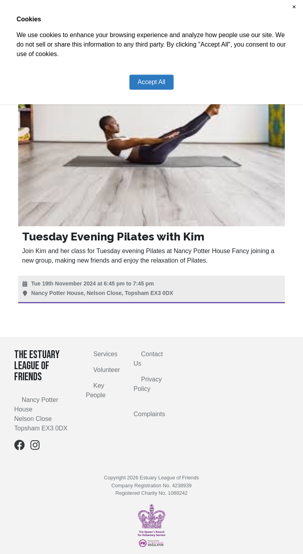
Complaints (149, 414)
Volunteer (107, 369)
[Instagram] (35, 446)
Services (106, 354)
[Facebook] (19, 446)
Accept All (151, 82)
